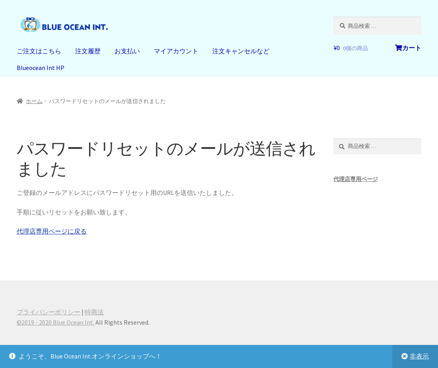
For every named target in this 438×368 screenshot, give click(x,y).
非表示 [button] (419, 356)
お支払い (127, 51)
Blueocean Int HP (40, 68)
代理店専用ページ (355, 179)
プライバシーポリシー (48, 312)
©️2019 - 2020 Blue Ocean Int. (55, 322)
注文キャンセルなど (240, 51)
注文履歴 (88, 51)
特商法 (94, 312)
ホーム (34, 101)
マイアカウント (176, 51)
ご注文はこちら (39, 51)
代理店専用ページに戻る (52, 231)
